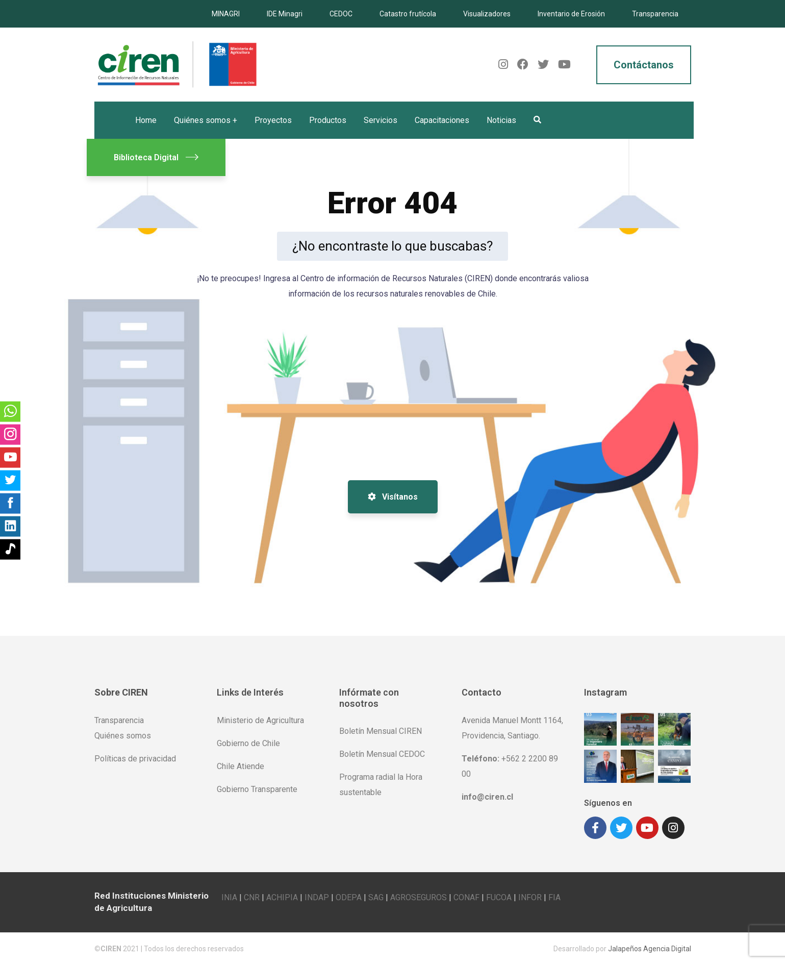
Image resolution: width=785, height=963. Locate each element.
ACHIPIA (282, 895)
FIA (554, 895)
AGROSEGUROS (418, 895)
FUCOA (499, 895)
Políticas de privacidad (135, 758)
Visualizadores (487, 14)
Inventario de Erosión (571, 14)
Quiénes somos (122, 735)
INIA (229, 895)
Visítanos (393, 497)
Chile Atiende (240, 766)
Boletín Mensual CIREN (380, 731)
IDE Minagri (284, 14)
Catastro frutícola (407, 14)
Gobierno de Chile (248, 743)
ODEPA (349, 895)
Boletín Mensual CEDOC (382, 754)
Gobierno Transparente (257, 789)
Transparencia (655, 14)
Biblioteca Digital (156, 157)
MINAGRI (226, 14)
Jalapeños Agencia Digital (649, 947)
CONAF (466, 895)
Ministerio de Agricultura (260, 720)
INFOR (530, 895)
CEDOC (341, 14)
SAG (376, 895)
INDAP (317, 895)
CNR (252, 895)
